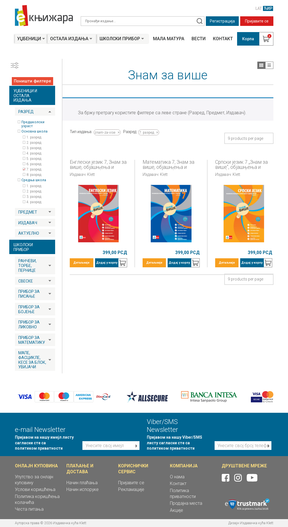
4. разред (33, 153)
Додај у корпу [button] (106, 262)
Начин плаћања (82, 482)
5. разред (33, 159)
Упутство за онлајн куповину (34, 479)
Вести (199, 39)
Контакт (223, 39)
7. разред (33, 169)
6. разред (33, 164)
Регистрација (222, 21)
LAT (258, 8)
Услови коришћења (35, 489)
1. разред (33, 137)
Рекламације (131, 489)
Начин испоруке (82, 489)
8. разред (33, 175)
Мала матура (168, 39)
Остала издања (69, 38)
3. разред (33, 148)
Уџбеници (29, 38)
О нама (177, 476)
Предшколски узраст (32, 124)
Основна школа (34, 131)
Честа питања (29, 509)
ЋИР (268, 8)
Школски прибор (120, 38)
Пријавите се (257, 21)
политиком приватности (39, 448)
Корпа (248, 39)
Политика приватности (183, 493)
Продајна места (186, 503)
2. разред (33, 143)
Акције (176, 510)
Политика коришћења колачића (37, 499)
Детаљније (81, 262)
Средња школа (33, 180)
